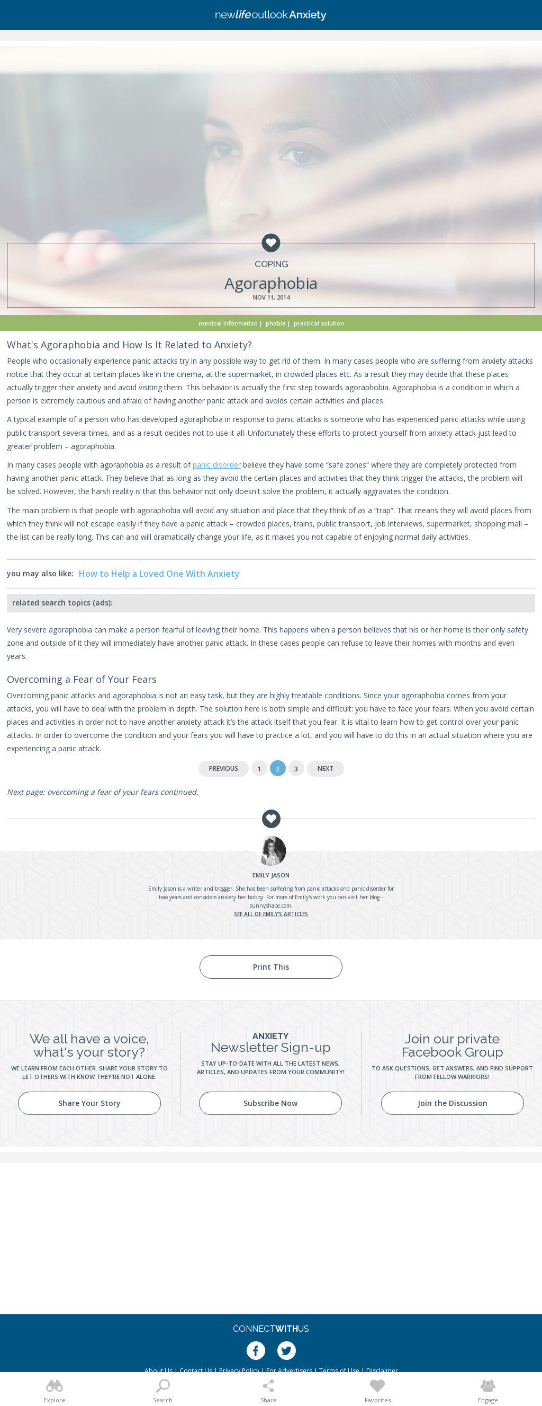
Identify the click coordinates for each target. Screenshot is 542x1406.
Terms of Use (339, 1370)
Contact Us (195, 1370)
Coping (271, 264)
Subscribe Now (270, 1103)
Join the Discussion (452, 1103)
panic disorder (217, 465)
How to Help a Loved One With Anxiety (159, 573)
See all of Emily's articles (271, 914)
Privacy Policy (239, 1370)
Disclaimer (382, 1370)
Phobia (276, 323)
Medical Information (228, 323)
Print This (271, 967)
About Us (158, 1370)
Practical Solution (319, 323)
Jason (271, 875)
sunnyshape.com (270, 905)
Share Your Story (89, 1103)
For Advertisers (289, 1370)
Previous (223, 768)
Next (325, 768)
